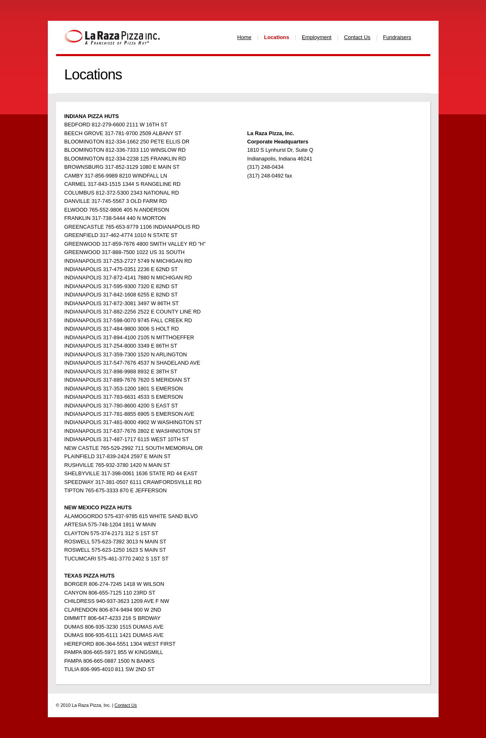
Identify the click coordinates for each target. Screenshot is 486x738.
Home (244, 37)
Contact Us (357, 37)
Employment (316, 37)
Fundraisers (397, 37)
